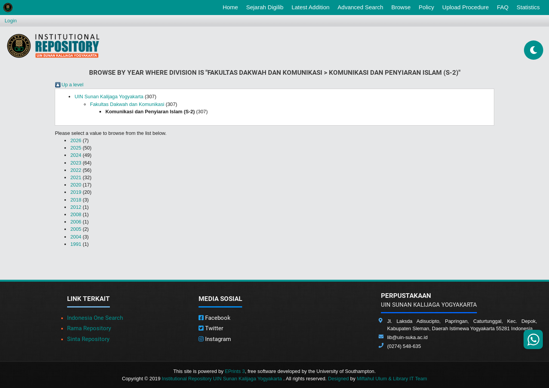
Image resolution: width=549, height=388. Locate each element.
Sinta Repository (88, 339)
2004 (75, 237)
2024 (75, 155)
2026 (75, 140)
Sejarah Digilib (264, 7)
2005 (75, 229)
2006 (75, 222)
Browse (401, 7)
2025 (75, 148)
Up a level (72, 84)
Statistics (528, 7)
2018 (75, 200)
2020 (75, 185)
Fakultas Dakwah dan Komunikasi (127, 104)
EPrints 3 (235, 371)
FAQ (503, 7)
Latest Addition (310, 7)
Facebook (215, 317)
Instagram (215, 339)
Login (11, 21)
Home (231, 6)
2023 (75, 163)
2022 (75, 170)
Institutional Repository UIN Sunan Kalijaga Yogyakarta (222, 378)
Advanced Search (360, 7)
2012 (75, 207)
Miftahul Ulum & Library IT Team (392, 378)
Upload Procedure (465, 7)
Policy (426, 7)
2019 (75, 192)
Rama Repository (89, 328)
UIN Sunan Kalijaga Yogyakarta (108, 96)
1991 (75, 244)
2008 (75, 214)
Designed (338, 378)
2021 (75, 177)
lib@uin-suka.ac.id (407, 337)
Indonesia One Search (95, 317)
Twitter (211, 328)
